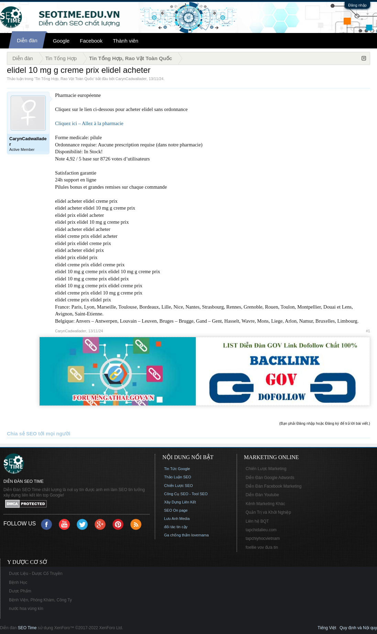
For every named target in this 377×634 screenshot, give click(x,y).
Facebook (91, 41)
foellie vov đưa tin (262, 547)
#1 (368, 331)
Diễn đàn (27, 40)
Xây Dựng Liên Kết (180, 502)
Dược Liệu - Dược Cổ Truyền (36, 573)
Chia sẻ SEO (22, 433)
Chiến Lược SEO (178, 485)
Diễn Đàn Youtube (262, 494)
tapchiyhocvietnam (263, 538)
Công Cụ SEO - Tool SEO (186, 494)
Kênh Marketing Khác (265, 503)
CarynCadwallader (131, 79)
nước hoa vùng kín (26, 608)
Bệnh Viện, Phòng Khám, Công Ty (40, 600)
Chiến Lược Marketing (266, 468)
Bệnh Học (18, 582)
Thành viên (125, 41)
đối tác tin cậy (175, 527)
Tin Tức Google (177, 469)
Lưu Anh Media (177, 518)
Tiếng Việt (326, 627)
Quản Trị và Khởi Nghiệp (268, 512)
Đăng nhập (357, 5)
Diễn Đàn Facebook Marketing (273, 486)
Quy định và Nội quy (358, 627)
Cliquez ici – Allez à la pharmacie (89, 123)
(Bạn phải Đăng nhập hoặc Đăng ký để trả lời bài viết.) (324, 423)
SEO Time (27, 627)
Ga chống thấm (177, 535)
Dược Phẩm (20, 591)
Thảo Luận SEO (177, 477)
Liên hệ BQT (257, 521)
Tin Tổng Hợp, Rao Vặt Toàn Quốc (64, 79)
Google (61, 41)
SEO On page (176, 510)
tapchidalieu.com (261, 529)
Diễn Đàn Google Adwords (270, 477)
